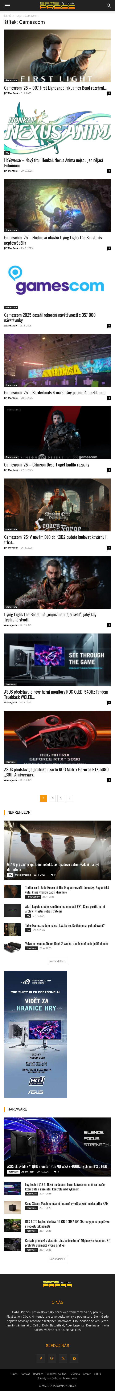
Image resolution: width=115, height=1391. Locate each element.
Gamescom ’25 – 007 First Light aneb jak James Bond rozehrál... (55, 87)
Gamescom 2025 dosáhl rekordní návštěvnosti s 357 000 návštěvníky (50, 317)
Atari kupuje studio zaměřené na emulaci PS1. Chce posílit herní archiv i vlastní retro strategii (65, 909)
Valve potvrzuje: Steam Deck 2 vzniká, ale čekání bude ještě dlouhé (66, 943)
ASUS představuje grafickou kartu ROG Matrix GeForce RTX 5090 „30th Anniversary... (56, 772)
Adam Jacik (10, 325)
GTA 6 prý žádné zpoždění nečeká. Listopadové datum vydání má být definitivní (53, 866)
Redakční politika (56, 1374)
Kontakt (25, 1374)
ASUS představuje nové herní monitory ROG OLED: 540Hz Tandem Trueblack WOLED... (56, 694)
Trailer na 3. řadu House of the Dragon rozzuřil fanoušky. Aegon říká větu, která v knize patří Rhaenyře (67, 890)
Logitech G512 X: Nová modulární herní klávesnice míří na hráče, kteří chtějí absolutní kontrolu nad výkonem (65, 1187)
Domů (7, 16)
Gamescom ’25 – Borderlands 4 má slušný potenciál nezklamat (54, 392)
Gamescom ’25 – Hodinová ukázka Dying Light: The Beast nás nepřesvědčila (53, 240)
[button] (7, 5)
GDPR (97, 1374)
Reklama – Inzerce (80, 1374)
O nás (14, 1374)
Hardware (10, 684)
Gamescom (11, 80)
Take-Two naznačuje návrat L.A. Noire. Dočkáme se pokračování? (65, 925)
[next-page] (69, 798)
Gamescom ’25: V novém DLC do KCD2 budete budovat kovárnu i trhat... (55, 539)
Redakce (38, 1374)
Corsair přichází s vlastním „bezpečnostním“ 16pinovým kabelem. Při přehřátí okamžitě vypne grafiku (67, 1243)
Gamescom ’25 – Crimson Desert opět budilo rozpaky (46, 464)
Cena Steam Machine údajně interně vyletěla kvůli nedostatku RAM (66, 1203)
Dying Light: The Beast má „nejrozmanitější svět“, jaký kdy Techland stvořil (50, 617)
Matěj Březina (23, 874)
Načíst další (57, 961)
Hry (7, 152)
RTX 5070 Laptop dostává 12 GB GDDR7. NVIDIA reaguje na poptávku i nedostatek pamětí (67, 1224)
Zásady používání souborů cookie (57, 1378)
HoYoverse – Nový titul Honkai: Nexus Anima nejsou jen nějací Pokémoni (53, 162)
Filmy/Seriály (33, 896)
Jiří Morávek (11, 93)
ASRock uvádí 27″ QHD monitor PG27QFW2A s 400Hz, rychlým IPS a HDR (57, 1166)
